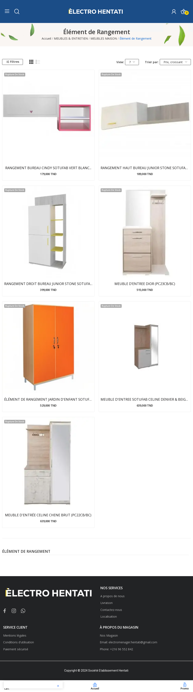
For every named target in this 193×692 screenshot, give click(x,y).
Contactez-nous (111, 610)
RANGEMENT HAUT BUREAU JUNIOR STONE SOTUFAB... (145, 168)
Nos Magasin (109, 635)
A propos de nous (112, 596)
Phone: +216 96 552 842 (116, 649)
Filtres (12, 62)
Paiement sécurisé (15, 649)
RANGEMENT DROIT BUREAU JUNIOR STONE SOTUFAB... (48, 283)
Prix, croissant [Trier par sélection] (175, 62)
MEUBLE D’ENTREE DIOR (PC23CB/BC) (144, 283)
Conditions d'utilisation (18, 642)
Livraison (106, 603)
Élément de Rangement (26, 552)
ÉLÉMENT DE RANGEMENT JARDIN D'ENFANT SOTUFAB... (48, 399)
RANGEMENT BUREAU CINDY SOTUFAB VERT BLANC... (48, 168)
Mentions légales (14, 635)
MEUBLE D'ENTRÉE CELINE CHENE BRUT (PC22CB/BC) (48, 515)
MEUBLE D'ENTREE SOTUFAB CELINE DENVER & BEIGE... (145, 399)
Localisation (108, 616)
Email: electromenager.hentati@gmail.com (128, 642)
